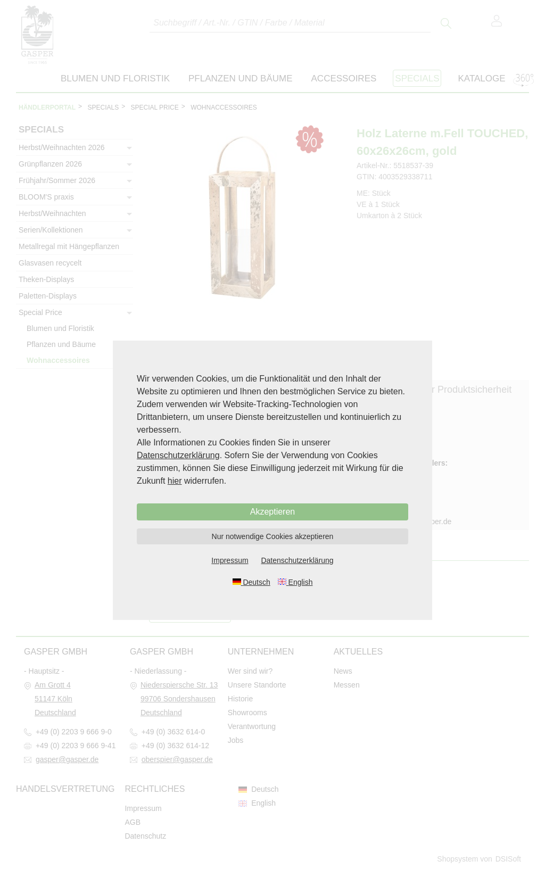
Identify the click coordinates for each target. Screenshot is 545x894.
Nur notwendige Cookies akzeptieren (273, 536)
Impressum (229, 560)
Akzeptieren (272, 511)
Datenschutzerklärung (178, 455)
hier (175, 480)
